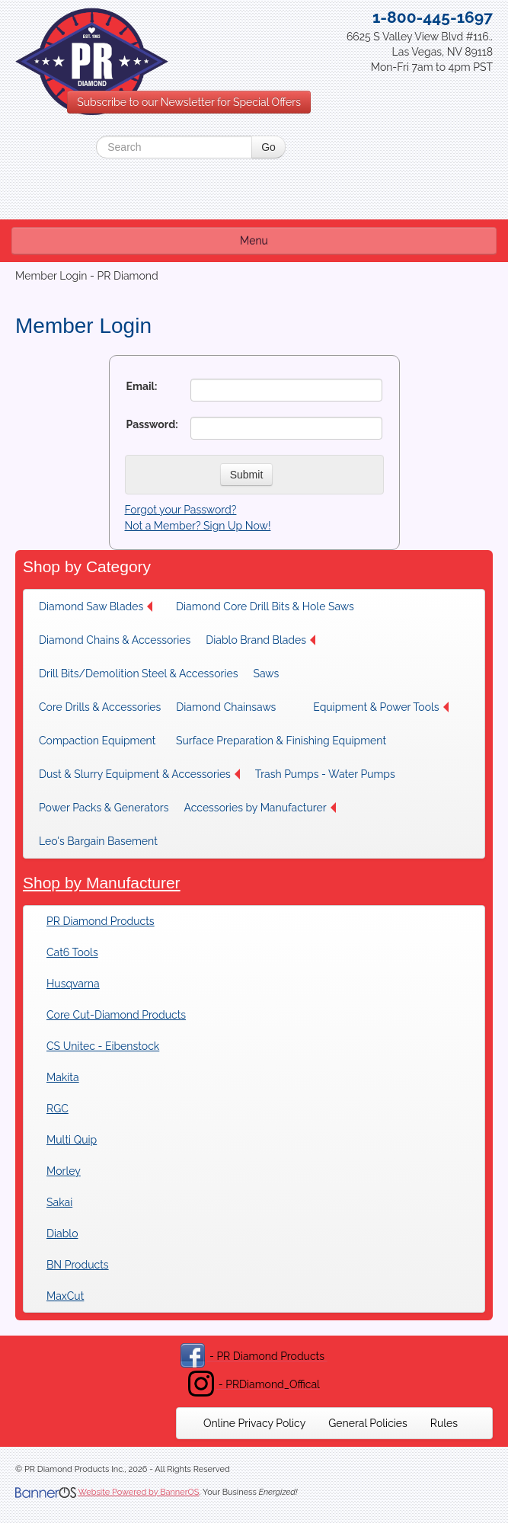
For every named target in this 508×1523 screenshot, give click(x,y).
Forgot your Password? (181, 510)
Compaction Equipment (97, 740)
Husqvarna (73, 983)
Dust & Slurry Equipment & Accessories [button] (139, 774)
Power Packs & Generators (103, 807)
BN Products (77, 1265)
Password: (152, 424)
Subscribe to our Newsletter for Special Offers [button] (189, 102)
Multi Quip (71, 1140)
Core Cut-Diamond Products (116, 1015)
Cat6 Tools (72, 952)
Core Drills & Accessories (100, 707)
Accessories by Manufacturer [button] (259, 807)
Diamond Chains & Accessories (114, 640)
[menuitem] (99, 606)
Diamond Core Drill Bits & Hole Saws (265, 606)
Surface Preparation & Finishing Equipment (281, 740)
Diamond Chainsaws (226, 707)
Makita (62, 1077)
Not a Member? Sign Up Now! (198, 526)
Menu (254, 241)
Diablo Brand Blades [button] (260, 640)
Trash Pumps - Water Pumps (325, 774)
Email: (142, 386)
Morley (63, 1171)
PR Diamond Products (100, 921)
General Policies (367, 1423)
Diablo (62, 1233)
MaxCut (65, 1296)
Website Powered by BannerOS (138, 1492)
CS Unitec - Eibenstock (102, 1046)
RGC (57, 1108)
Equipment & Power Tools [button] (380, 707)
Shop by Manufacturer (102, 882)
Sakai (59, 1202)
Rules (444, 1423)
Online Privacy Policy (254, 1423)
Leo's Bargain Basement (98, 841)
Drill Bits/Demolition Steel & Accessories (138, 673)
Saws (266, 673)
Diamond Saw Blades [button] (95, 606)
